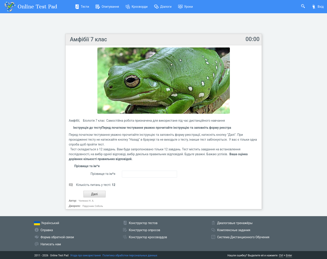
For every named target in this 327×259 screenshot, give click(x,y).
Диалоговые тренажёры (235, 223)
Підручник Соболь (92, 206)
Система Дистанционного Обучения (243, 237)
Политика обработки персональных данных (129, 255)
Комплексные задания (233, 230)
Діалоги (163, 6)
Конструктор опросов (144, 230)
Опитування (107, 6)
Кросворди (136, 6)
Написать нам (51, 244)
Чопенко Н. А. (86, 200)
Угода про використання (85, 255)
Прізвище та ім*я (103, 174)
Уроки (185, 6)
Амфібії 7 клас (88, 39)
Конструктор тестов (143, 223)
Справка (47, 230)
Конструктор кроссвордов (148, 237)
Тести (82, 6)
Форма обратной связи (57, 237)
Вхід (318, 6)
